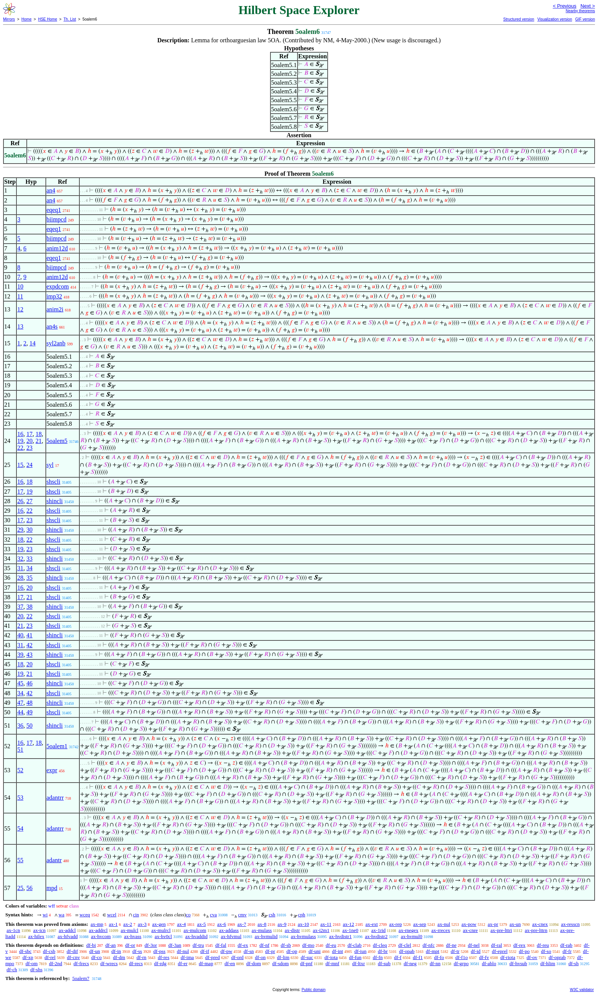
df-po (524, 951)
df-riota (507, 957)
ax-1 (113, 924)
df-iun (360, 951)
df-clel (404, 945)
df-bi (91, 945)
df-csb (49, 951)
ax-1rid (378, 930)
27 (29, 501)
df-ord (237, 957)
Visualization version (554, 19)
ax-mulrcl (161, 930)
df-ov (532, 957)
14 (32, 343)
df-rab (566, 945)
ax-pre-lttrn (536, 930)
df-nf (264, 945)
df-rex (519, 945)
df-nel (474, 945)
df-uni (315, 951)
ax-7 (241, 924)
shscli (53, 481)
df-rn (141, 957)
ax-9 (282, 924)
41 (29, 635)
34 (29, 568)
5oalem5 (57, 441)
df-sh (573, 963)
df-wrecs (108, 963)
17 (29, 434)
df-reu (543, 945)
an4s (52, 326)
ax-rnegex (408, 930)
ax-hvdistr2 (376, 936)
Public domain (314, 990)
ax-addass (229, 930)
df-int (337, 951)
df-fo (439, 957)
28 (20, 577)
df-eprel (500, 951)
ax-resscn (570, 924)
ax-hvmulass (303, 936)
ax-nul (443, 924)
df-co (96, 957)
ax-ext (371, 924)
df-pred (212, 957)
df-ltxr (358, 963)
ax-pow (468, 924)
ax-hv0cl (163, 936)
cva (213, 914)
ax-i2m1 (321, 930)
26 (20, 501)
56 (29, 888)
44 (20, 712)
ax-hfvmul (231, 936)
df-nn (435, 963)
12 (20, 309)
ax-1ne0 (350, 930)
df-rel (50, 957)
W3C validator (582, 990)
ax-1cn (13, 930)
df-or (130, 945)
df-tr (455, 951)
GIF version (585, 19)
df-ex (243, 945)
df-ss (137, 951)
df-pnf (306, 963)
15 (20, 465)
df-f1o (461, 957)
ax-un (515, 924)
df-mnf (332, 963)
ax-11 (325, 924)
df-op (291, 951)
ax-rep (395, 924)
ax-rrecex (440, 930)
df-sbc (25, 951)
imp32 (54, 296)
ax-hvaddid (196, 936)
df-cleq (380, 945)
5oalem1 (57, 746)
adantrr (55, 797)
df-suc (307, 957)
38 (29, 606)
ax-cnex (540, 924)
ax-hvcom (101, 936)
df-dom (253, 963)
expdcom (58, 286)
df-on (260, 957)
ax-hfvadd (68, 936)
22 (20, 447)
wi (45, 914)
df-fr (567, 951)
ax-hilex (36, 936)
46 (29, 683)
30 (29, 529)
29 (20, 529)
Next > (587, 6)
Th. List (70, 19)
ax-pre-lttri (501, 930)
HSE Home (47, 19)
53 (20, 797)
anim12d (57, 248)
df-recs (136, 963)
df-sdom (280, 963)
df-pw (226, 951)
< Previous (564, 6)
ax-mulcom (194, 930)
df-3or (151, 945)
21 (38, 441)
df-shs (36, 969)
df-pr (270, 951)
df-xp (28, 957)
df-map (206, 963)
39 (20, 654)
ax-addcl (67, 930)
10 (20, 286)
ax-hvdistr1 (340, 936)
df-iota (331, 957)
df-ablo (489, 963)
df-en (230, 963)
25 (20, 888)
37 (20, 606)
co (188, 914)
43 (29, 654)
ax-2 (127, 924)
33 (29, 558)
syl (50, 465)
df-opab (406, 951)
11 (20, 296)
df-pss (159, 951)
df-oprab (557, 957)
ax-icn (39, 930)
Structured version (518, 19)
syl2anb (56, 343)
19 (20, 441)
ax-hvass (132, 936)
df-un (94, 951)
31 (20, 568)
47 (20, 702)
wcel (112, 914)
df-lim (283, 957)
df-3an (174, 945)
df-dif (72, 951)
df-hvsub (518, 963)
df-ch (11, 969)
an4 (51, 190)
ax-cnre (470, 930)
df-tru (198, 945)
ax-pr (493, 924)
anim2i (55, 309)
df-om (32, 963)
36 (20, 725)
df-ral (496, 945)
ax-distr (292, 930)
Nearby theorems (580, 11)
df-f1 (418, 957)
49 (29, 712)
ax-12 (348, 924)
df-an (110, 945)
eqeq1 (54, 210)
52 (20, 770)
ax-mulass (262, 930)
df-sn (249, 951)
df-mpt (432, 951)
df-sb (286, 945)
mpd (52, 888)
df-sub (384, 963)
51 (20, 749)
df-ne (451, 945)
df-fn (378, 957)
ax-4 (181, 924)
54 (20, 828)
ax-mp (97, 924)
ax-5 (201, 924)
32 (20, 558)
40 (20, 635)
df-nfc (429, 945)
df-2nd (55, 963)
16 (20, 434)
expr (52, 770)
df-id (476, 951)
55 (20, 860)
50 (29, 725)
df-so (546, 951)
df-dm (119, 957)
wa (61, 914)
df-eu (331, 945)
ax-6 (221, 924)
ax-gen (159, 924)
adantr (54, 860)
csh (271, 914)
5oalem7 (80, 978)
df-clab (354, 945)
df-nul (183, 951)
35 (29, 577)
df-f (398, 957)
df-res (163, 957)
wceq (85, 914)
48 (29, 702)
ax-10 (303, 924)
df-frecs (81, 963)
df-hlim (547, 963)
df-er (182, 963)
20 (29, 441)
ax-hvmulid (266, 936)
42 (29, 645)
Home (26, 19)
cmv (242, 914)
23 (29, 447)
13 (20, 326)
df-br (383, 951)
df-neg (409, 963)
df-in (116, 951)
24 (29, 465)
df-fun (355, 957)
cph (301, 914)
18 (38, 434)
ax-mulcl (129, 930)
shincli (55, 501)
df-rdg (160, 963)
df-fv (484, 957)
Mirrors (9, 19)
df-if (204, 951)
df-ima (187, 957)
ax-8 (261, 924)
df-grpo (461, 963)
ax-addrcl (98, 930)
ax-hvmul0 (411, 936)
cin (136, 914)
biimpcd (56, 219)
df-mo (308, 945)
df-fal (220, 945)
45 (20, 683)
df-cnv (73, 957)
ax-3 (142, 924)
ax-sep (419, 924)
